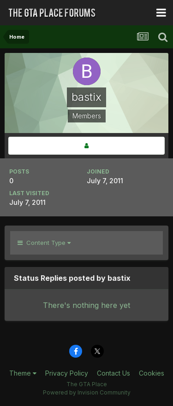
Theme (22, 373)
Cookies (151, 373)
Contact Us (113, 373)
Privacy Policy (66, 373)
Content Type (44, 242)
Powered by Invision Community (87, 392)
